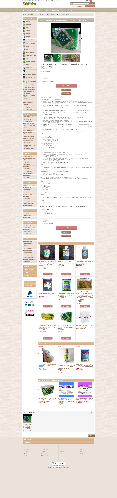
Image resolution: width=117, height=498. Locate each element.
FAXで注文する (28, 282)
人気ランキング (45, 455)
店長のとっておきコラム (29, 269)
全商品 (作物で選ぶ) (28, 116)
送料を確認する (28, 285)
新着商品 (43, 451)
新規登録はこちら (80, 6)
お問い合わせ (66, 89)
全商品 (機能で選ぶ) (28, 156)
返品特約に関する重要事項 (47, 81)
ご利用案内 (81, 451)
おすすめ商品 (44, 453)
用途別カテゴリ (45, 449)
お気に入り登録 (66, 93)
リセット (91, 412)
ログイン (73, 6)
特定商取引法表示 (82, 449)
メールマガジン (27, 266)
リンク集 (26, 272)
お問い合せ (26, 275)
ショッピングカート (27, 451)
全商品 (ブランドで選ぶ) (29, 185)
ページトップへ (92, 435)
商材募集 (62, 451)
